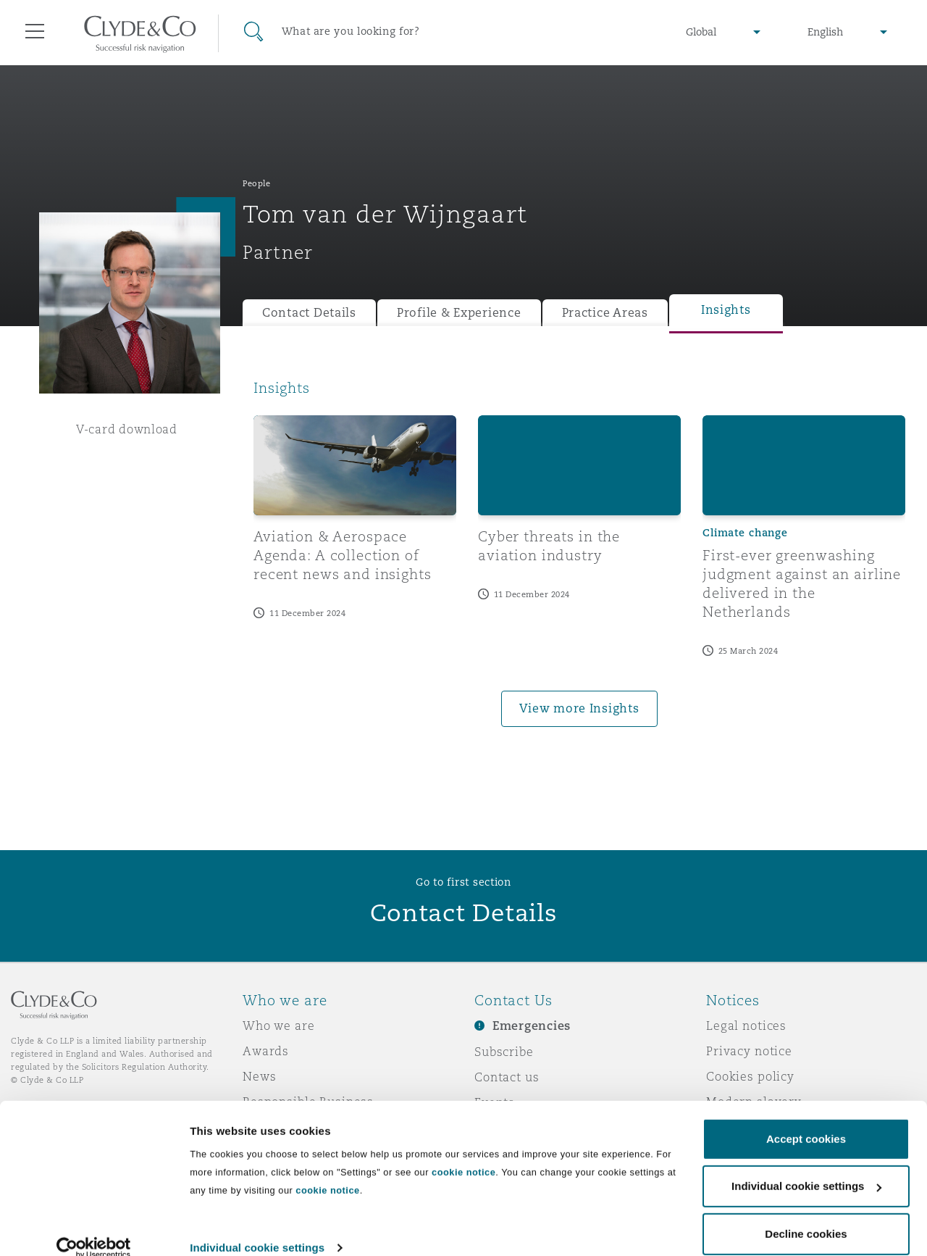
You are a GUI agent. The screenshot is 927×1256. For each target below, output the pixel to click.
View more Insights (579, 708)
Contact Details (309, 312)
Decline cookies (806, 1213)
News (259, 1076)
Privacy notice (749, 1051)
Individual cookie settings (257, 1227)
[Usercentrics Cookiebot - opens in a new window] (93, 1228)
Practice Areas (605, 312)
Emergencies (531, 1026)
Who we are (279, 1025)
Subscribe (504, 1051)
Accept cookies (806, 1118)
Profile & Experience (459, 312)
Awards (266, 1051)
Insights (726, 309)
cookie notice (463, 1152)
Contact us (507, 1077)
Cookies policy (750, 1076)
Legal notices (746, 1025)
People (256, 183)
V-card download (126, 429)
